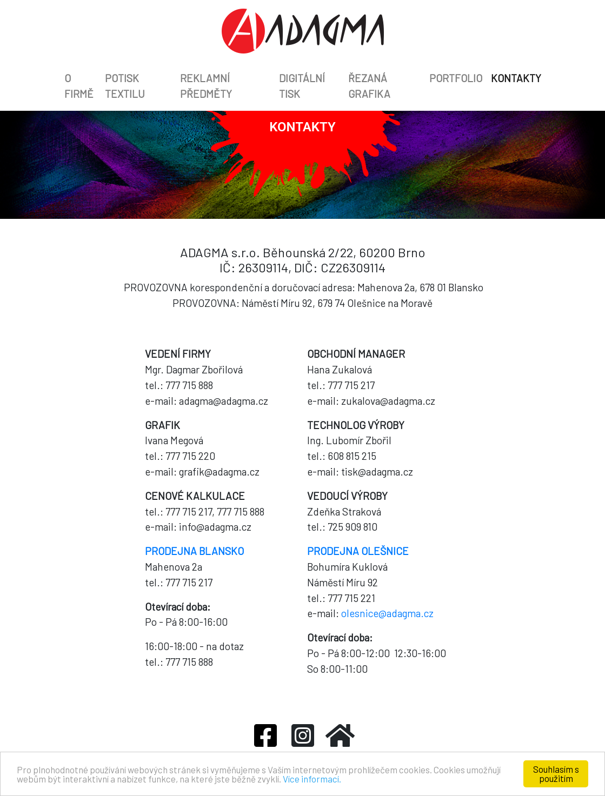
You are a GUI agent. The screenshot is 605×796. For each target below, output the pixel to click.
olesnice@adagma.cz (387, 613)
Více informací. (312, 779)
